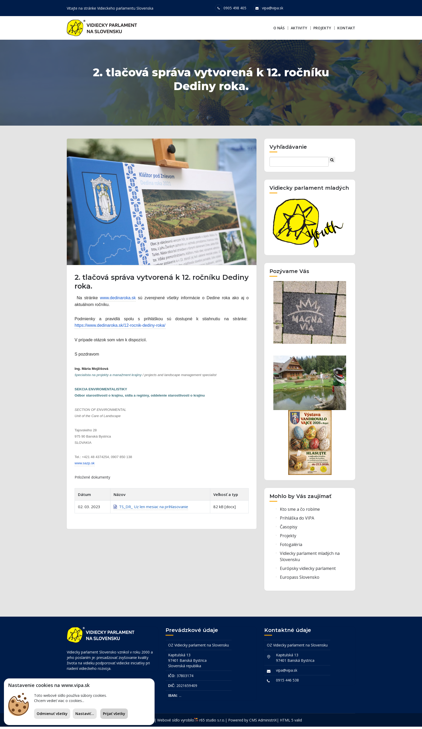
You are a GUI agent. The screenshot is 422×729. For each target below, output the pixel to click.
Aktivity (299, 27)
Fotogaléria (291, 548)
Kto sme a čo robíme (300, 513)
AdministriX (267, 722)
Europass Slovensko (299, 581)
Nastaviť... (84, 713)
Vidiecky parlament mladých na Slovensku (310, 560)
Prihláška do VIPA (297, 521)
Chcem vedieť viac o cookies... (59, 700)
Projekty (322, 27)
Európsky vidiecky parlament (308, 572)
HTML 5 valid (291, 722)
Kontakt (346, 27)
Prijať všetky (114, 713)
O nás (279, 27)
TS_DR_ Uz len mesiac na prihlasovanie (151, 512)
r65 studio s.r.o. (212, 722)
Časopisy (288, 530)
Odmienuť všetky (52, 713)
